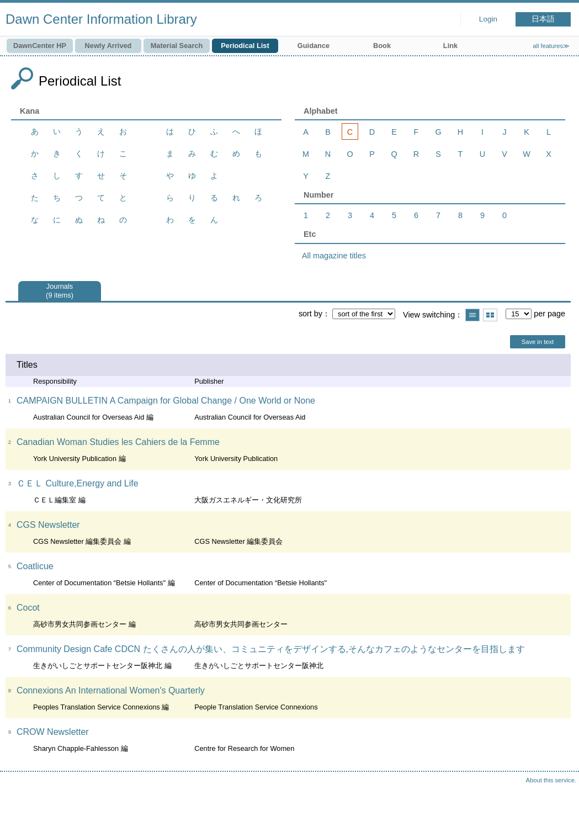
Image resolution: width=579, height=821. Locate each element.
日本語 (543, 19)
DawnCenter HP (39, 45)
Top (559, 801)
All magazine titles (334, 255)
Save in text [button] (538, 341)
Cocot (28, 607)
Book (382, 45)
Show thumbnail (490, 315)
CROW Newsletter (53, 732)
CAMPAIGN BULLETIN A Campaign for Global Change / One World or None (166, 400)
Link (450, 45)
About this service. (551, 780)
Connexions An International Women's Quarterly (111, 690)
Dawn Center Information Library (101, 19)
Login (488, 19)
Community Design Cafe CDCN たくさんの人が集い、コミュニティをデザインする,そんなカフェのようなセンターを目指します (271, 649)
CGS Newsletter (48, 524)
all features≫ (551, 46)
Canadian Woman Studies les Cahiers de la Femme (118, 442)
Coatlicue (35, 566)
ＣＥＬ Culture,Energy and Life (78, 483)
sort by (310, 313)
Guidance (314, 45)
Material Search (177, 45)
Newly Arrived (108, 45)
